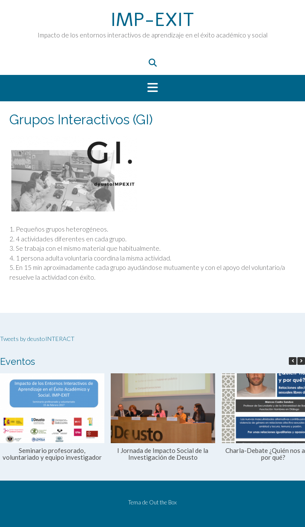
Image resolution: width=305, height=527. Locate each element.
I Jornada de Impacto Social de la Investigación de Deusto (162, 454)
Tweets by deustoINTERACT (37, 338)
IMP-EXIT (152, 20)
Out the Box (163, 502)
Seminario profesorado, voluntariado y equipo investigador (52, 454)
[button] (152, 88)
